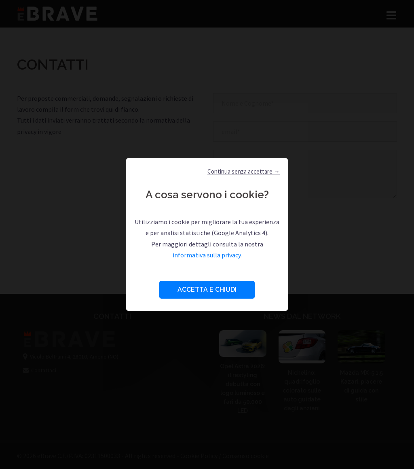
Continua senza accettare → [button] (243, 171)
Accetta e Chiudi (207, 289)
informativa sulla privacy (207, 255)
